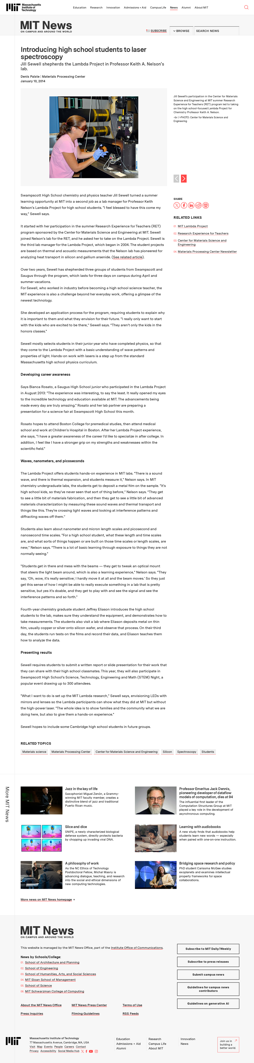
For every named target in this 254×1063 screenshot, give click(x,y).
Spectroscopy (186, 752)
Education (79, 7)
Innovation (113, 7)
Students (208, 752)
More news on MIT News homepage (46, 899)
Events (48, 1046)
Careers (69, 1046)
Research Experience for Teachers (203, 233)
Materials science (34, 752)
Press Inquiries (32, 1013)
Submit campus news (208, 974)
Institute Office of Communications (137, 947)
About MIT (201, 7)
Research (96, 7)
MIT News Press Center (89, 1005)
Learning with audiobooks (200, 827)
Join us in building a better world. (228, 1045)
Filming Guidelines (85, 1013)
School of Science (38, 985)
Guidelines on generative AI (208, 1003)
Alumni (186, 7)
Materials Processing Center (71, 752)
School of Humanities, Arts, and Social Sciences (60, 974)
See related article (127, 257)
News (174, 7)
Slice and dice (76, 827)
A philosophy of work (82, 863)
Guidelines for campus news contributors (208, 989)
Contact (81, 1046)
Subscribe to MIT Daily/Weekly (208, 949)
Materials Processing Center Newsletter (207, 251)
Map (39, 1046)
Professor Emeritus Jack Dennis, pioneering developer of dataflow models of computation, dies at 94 (206, 793)
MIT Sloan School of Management (50, 979)
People (58, 1046)
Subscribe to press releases (208, 961)
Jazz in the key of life (81, 789)
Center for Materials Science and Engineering (127, 752)
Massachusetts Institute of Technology (54, 1038)
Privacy (34, 1051)
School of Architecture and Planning (52, 962)
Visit (32, 1046)
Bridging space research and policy (207, 863)
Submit (234, 31)
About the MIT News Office (41, 1005)
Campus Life (158, 7)
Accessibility (48, 1051)
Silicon (167, 752)
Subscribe (159, 30)
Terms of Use (132, 1005)
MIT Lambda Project (193, 226)
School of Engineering (41, 968)
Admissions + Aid (135, 7)
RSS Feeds (131, 1013)
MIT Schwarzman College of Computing (54, 991)
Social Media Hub (68, 1051)
